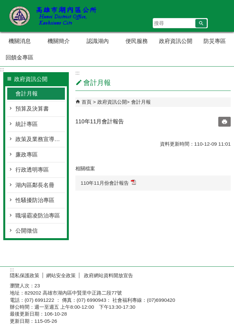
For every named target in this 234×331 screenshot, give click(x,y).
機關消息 (20, 41)
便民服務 (137, 41)
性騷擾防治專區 (34, 200)
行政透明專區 (32, 170)
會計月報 (26, 94)
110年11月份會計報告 (108, 182)
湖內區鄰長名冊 (34, 185)
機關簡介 (59, 41)
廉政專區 (26, 155)
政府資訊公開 (175, 41)
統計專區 (26, 124)
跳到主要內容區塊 (3, 3)
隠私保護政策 (24, 275)
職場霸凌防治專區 (37, 216)
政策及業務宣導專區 (40, 139)
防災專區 (215, 41)
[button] (201, 23)
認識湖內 (98, 41)
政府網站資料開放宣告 (108, 275)
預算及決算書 (32, 109)
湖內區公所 (55, 16)
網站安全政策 (61, 275)
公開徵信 (26, 231)
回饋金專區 (19, 57)
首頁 (86, 102)
